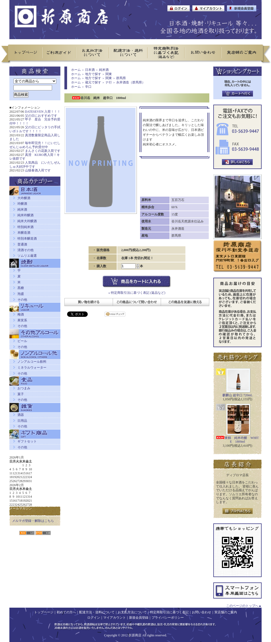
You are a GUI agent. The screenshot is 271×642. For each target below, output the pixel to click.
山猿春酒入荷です (38, 170)
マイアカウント (114, 617)
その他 (22, 300)
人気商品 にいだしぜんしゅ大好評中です (34, 164)
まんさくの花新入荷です (42, 151)
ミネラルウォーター (31, 367)
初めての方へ (66, 612)
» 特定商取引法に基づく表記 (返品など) (136, 293)
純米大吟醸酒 (27, 221)
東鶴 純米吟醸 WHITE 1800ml (237, 440)
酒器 (20, 415)
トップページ (43, 612)
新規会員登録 (138, 617)
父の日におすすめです (41, 116)
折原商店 (135, 635)
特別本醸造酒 (27, 238)
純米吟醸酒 (25, 215)
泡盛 (20, 294)
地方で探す (93, 74)
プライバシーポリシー (168, 617)
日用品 (22, 421)
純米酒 (22, 209)
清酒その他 (25, 250)
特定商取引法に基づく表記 (169, 612)
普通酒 (22, 244)
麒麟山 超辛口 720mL (237, 395)
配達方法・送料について (97, 612)
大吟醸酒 (23, 198)
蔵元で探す (93, 82)
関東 (108, 74)
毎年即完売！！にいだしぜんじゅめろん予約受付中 (34, 145)
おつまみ (23, 388)
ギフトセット (27, 441)
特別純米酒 (25, 227)
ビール (22, 341)
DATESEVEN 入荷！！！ (42, 111)
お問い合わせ (201, 612)
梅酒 (20, 314)
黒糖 (20, 288)
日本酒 (90, 70)
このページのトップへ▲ (244, 606)
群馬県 (121, 78)
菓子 (20, 394)
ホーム (76, 70)
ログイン (93, 617)
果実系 (22, 320)
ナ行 (108, 82)
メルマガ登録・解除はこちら (33, 521)
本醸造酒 (23, 232)
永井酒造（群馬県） (130, 82)
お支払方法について (132, 612)
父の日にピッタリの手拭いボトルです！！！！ (34, 129)
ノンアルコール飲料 (31, 362)
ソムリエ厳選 (27, 256)
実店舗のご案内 (225, 612)
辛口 (88, 87)
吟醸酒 (22, 204)
